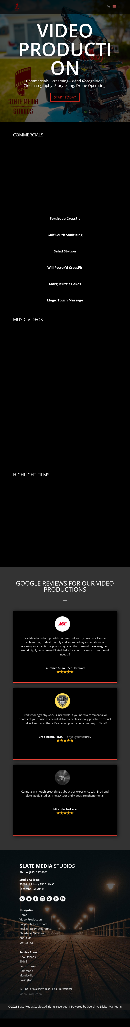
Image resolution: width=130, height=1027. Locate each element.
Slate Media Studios (38, 804)
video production (72, 732)
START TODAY (65, 97)
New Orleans (27, 965)
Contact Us (26, 951)
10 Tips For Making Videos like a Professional (45, 997)
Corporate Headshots (33, 932)
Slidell (23, 970)
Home (23, 923)
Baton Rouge (27, 974)
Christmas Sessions (31, 942)
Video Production (30, 928)
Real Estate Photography (35, 937)
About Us (25, 946)
